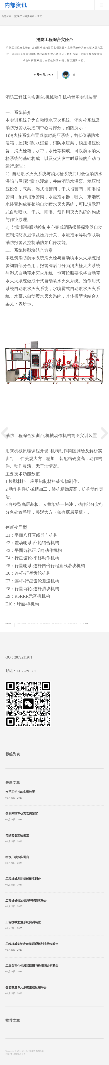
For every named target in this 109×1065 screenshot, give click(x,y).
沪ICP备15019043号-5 (15, 1054)
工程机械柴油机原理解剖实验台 (26, 900)
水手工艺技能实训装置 (20, 792)
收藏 (86, 623)
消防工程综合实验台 (70, 623)
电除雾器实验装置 (17, 835)
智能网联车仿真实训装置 (21, 813)
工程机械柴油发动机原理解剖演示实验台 (31, 944)
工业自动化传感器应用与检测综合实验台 (31, 965)
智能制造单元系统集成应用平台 (26, 987)
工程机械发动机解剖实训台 (23, 878)
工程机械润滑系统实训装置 (23, 922)
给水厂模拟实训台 (17, 857)
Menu (101, 5)
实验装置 (29, 16)
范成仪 (18, 16)
